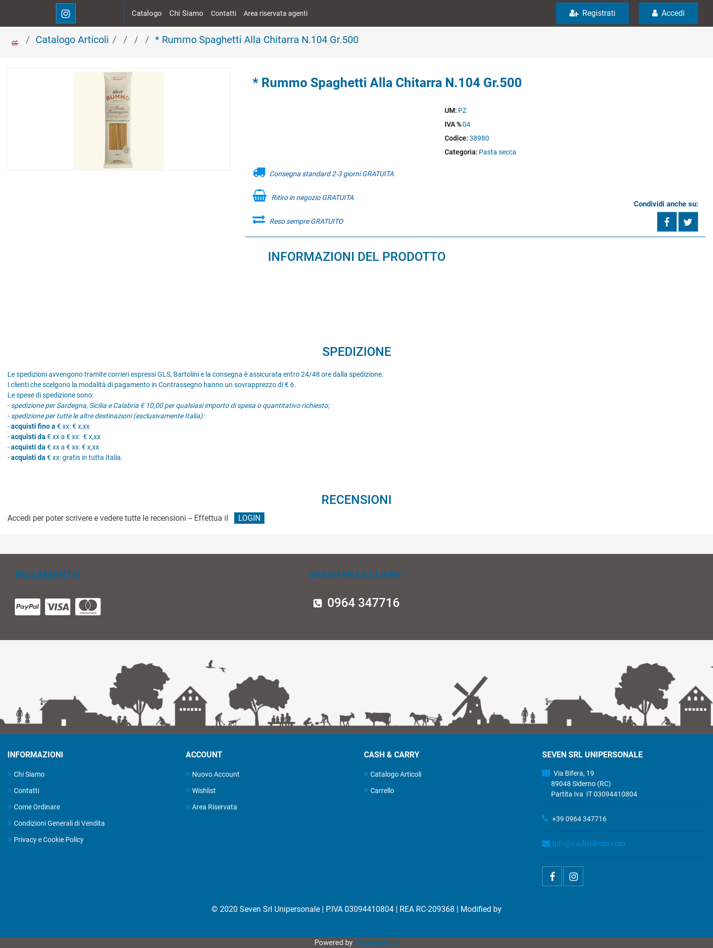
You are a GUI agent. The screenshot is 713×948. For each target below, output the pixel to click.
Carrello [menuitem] (379, 790)
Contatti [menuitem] (23, 790)
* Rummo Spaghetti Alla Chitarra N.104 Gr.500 (256, 40)
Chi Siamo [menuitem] (26, 774)
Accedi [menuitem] (668, 13)
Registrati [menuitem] (592, 13)
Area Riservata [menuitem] (211, 806)
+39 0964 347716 (579, 819)
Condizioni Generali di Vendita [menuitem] (56, 823)
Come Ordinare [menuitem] (33, 806)
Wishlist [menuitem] (201, 790)
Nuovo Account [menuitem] (213, 774)
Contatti (223, 13)
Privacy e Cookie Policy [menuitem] (45, 839)
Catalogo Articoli (72, 40)
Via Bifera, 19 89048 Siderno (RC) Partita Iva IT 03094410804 (589, 783)
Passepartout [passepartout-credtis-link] (377, 942)
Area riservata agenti (275, 13)
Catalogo (147, 13)
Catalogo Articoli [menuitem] (392, 774)
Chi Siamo (186, 13)
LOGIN (249, 518)
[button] (118, 120)
